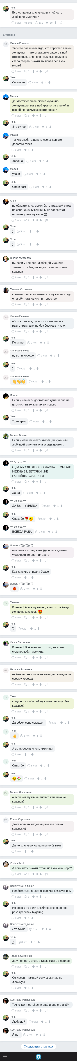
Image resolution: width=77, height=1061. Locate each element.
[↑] (47, 22)
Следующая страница (38, 1046)
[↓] (55, 22)
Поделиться (61, 22)
